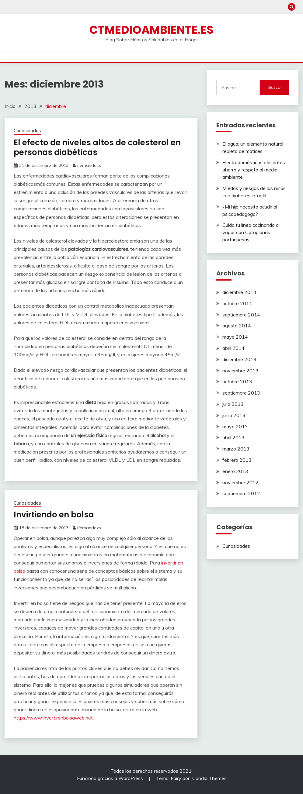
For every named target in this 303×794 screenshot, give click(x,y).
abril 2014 (233, 348)
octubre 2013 (237, 381)
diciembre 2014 (239, 292)
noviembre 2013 (240, 371)
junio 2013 (234, 415)
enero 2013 (235, 471)
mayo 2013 (235, 426)
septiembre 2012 (241, 493)
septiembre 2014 (241, 315)
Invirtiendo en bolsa (54, 514)
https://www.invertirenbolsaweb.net (53, 718)
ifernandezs (89, 165)
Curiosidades (27, 130)
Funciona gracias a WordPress (110, 778)
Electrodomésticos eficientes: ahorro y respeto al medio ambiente (254, 169)
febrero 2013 (237, 460)
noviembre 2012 (240, 482)
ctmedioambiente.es (151, 30)
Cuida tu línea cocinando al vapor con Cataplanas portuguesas (251, 232)
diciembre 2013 (239, 359)
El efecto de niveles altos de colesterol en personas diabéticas (97, 147)
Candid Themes (209, 778)
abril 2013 (233, 437)
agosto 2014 (236, 326)
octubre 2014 (237, 303)
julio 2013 (233, 404)
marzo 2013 (235, 449)
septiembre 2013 (241, 393)
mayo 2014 (235, 337)
